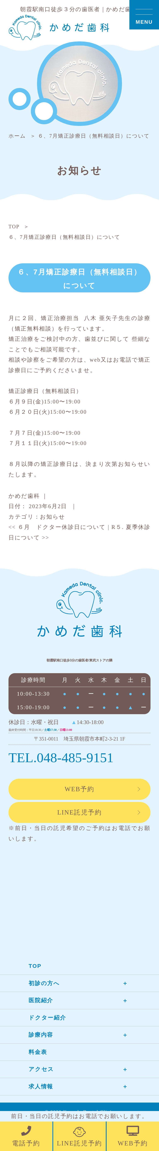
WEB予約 (79, 789)
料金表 (38, 1052)
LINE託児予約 (79, 812)
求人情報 (41, 1086)
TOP (35, 966)
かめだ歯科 (24, 496)
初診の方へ (44, 983)
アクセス (41, 1069)
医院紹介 (41, 1000)
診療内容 (41, 1035)
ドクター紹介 (47, 1018)
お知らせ (52, 517)
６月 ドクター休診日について (57, 527)
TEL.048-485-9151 (61, 757)
